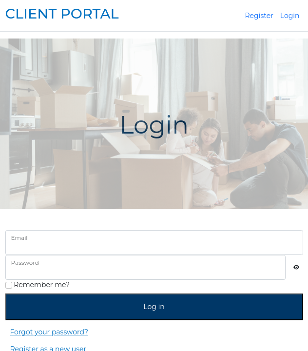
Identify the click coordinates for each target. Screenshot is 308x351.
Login (290, 15)
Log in (153, 306)
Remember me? (37, 284)
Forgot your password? (49, 332)
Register (259, 15)
